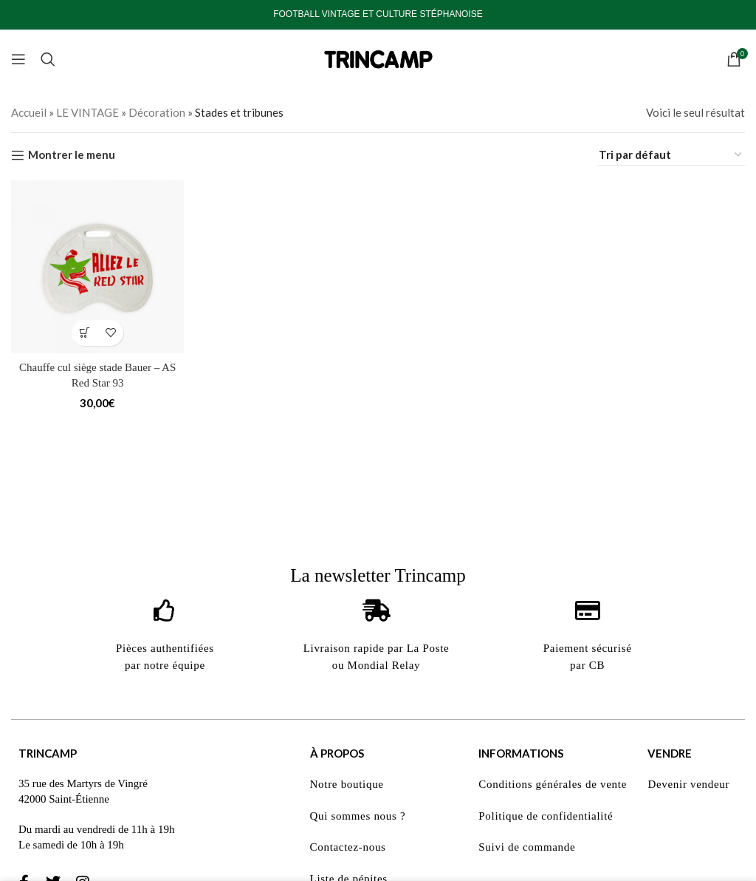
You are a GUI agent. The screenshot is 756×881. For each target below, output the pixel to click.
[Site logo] (378, 57)
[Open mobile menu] (18, 59)
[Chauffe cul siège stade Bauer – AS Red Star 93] (97, 266)
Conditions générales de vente (552, 784)
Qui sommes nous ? (358, 816)
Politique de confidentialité (545, 816)
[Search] (48, 59)
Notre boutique (347, 784)
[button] (84, 333)
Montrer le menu (71, 155)
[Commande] (671, 155)
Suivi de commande (526, 847)
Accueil (29, 112)
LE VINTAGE (87, 112)
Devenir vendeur (688, 784)
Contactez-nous (348, 847)
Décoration (156, 112)
